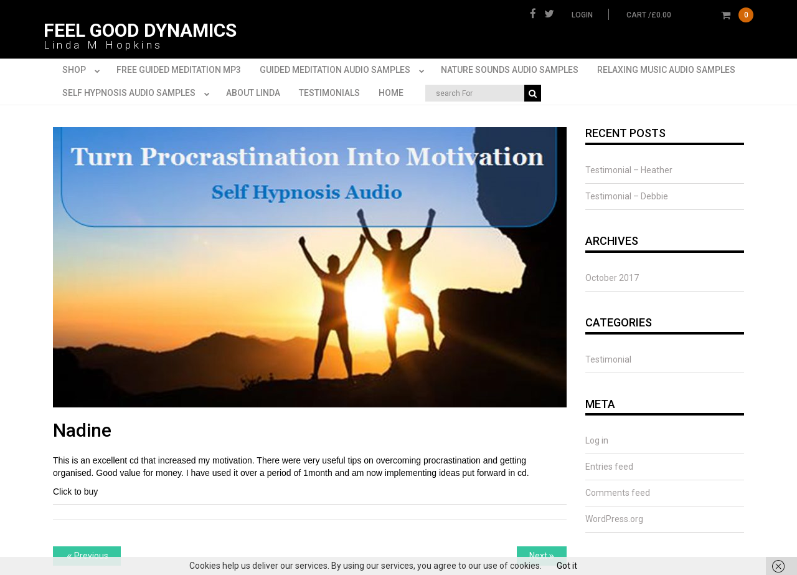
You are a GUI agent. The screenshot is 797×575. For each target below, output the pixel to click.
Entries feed (609, 467)
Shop (83, 70)
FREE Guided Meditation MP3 (178, 70)
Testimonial (608, 359)
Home (391, 93)
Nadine (82, 430)
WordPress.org (614, 519)
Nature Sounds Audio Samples (509, 70)
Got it (567, 566)
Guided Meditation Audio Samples (344, 70)
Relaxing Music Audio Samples (666, 70)
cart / (689, 14)
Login (582, 15)
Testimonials (329, 93)
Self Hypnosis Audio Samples (138, 93)
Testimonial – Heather (628, 170)
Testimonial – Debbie (626, 196)
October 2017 (612, 278)
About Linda (253, 93)
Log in (596, 440)
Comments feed (617, 493)
